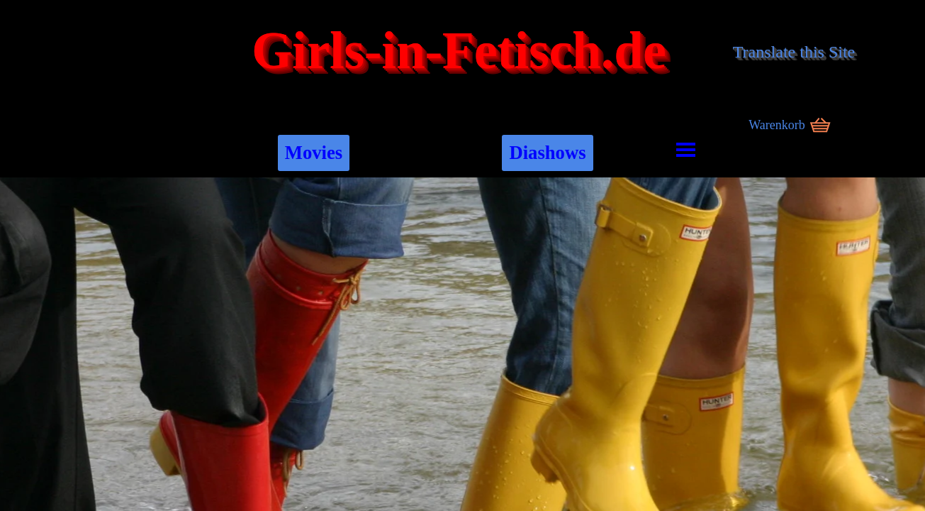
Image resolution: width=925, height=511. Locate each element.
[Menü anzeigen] (685, 149)
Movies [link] (313, 152)
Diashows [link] (547, 152)
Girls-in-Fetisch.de (459, 50)
